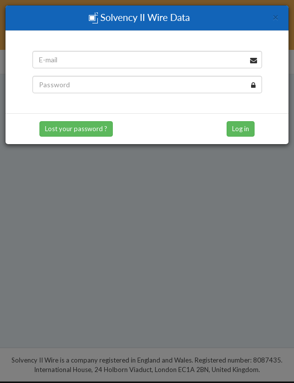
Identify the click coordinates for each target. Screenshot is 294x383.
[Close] (276, 16)
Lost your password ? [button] (76, 129)
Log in (240, 129)
